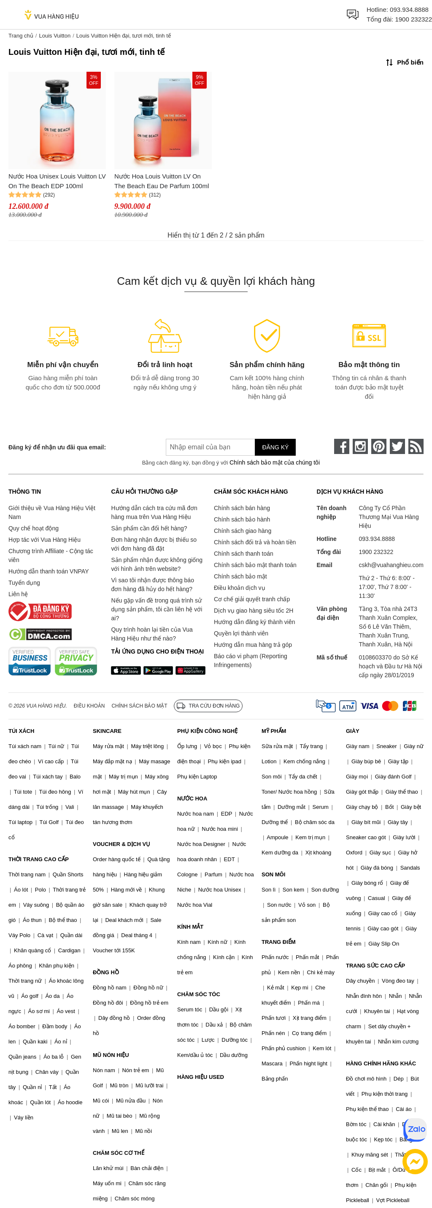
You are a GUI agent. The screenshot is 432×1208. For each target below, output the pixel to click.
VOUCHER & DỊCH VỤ (121, 844)
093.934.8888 (409, 9)
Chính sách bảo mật (240, 576)
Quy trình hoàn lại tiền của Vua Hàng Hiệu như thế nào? (151, 634)
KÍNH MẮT (190, 927)
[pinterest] (378, 446)
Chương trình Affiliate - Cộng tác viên (50, 555)
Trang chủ (20, 35)
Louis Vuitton (54, 35)
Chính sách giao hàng (242, 530)
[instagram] (360, 446)
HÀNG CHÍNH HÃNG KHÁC (381, 1063)
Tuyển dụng (24, 582)
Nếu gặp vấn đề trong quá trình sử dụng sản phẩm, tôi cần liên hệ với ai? (156, 609)
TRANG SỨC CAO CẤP (375, 965)
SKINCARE (107, 731)
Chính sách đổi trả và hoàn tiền (255, 542)
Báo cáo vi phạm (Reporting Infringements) (250, 660)
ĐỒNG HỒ (106, 972)
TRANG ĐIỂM (279, 942)
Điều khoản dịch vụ (239, 587)
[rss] (416, 446)
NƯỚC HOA (192, 798)
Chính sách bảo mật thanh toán (255, 565)
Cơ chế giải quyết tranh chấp (252, 599)
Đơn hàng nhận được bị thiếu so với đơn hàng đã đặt (154, 544)
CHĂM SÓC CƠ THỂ (118, 1153)
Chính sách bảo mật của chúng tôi (275, 462)
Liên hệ (18, 594)
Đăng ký (275, 447)
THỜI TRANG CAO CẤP (38, 859)
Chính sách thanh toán (243, 553)
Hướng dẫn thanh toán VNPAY (48, 571)
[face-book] (341, 446)
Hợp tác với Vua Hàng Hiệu (44, 539)
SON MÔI (273, 874)
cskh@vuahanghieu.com (391, 565)
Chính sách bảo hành (242, 519)
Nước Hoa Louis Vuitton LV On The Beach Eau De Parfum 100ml (161, 181)
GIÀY (352, 731)
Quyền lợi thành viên (241, 633)
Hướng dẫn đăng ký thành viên (254, 622)
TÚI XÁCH (21, 731)
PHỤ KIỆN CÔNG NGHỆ (207, 731)
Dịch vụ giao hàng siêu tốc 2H (253, 610)
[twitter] (397, 446)
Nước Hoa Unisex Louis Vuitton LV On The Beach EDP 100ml (57, 181)
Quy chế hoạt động (33, 528)
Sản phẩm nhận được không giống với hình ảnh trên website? (156, 564)
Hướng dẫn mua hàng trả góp (253, 644)
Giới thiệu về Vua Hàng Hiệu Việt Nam (51, 512)
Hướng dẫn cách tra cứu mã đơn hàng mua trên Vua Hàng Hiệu (154, 512)
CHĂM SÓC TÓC (198, 994)
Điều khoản (89, 706)
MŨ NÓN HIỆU (111, 1055)
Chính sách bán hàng (242, 508)
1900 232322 (413, 19)
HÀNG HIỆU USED (200, 1077)
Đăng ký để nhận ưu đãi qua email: (57, 447)
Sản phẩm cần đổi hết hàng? (149, 528)
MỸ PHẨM (274, 731)
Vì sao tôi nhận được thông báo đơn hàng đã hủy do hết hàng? (152, 584)
